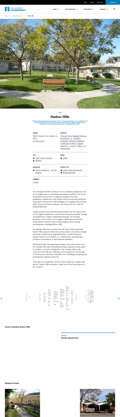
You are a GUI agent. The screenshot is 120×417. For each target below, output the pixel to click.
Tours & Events (70, 9)
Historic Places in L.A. (17, 16)
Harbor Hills (31, 16)
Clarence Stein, (66, 136)
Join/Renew (112, 2)
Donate (92, 2)
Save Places (88, 9)
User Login (99, 2)
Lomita (35, 182)
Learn (55, 9)
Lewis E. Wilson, (76, 146)
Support (103, 9)
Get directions (38, 141)
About (85, 2)
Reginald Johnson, (80, 136)
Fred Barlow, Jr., (66, 138)
